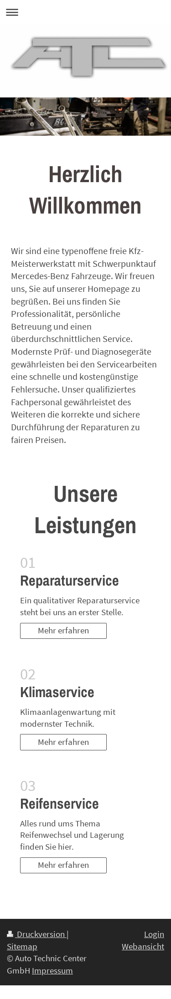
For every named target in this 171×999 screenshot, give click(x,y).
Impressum (52, 970)
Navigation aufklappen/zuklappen (85, 12)
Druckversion (37, 933)
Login (154, 933)
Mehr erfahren (63, 630)
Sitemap (22, 946)
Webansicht (143, 946)
